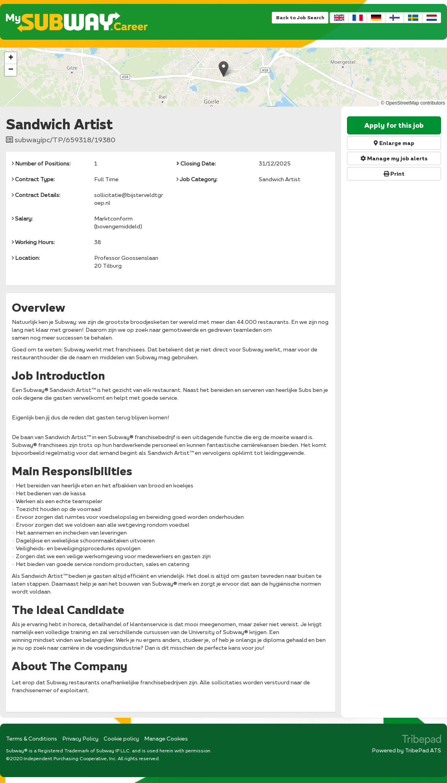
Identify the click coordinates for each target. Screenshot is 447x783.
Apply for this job (394, 125)
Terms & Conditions (31, 738)
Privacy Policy (80, 738)
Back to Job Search (300, 17)
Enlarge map (394, 143)
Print (394, 173)
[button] (223, 69)
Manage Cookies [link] (166, 738)
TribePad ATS (423, 750)
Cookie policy (121, 738)
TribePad (421, 740)
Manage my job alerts (394, 158)
